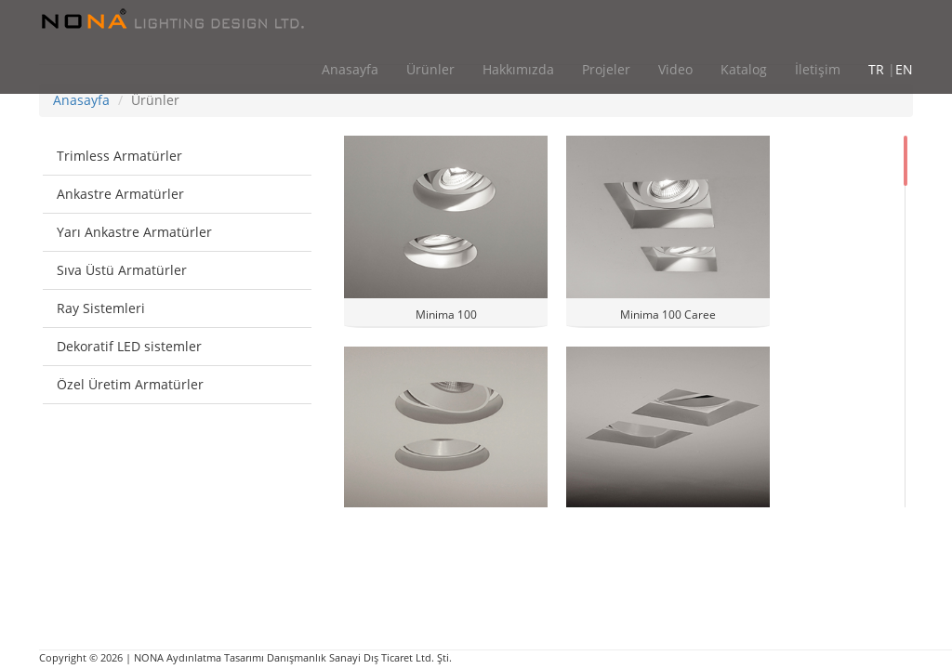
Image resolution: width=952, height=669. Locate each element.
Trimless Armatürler (119, 155)
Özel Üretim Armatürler (130, 384)
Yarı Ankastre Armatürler (134, 232)
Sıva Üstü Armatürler (122, 270)
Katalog (744, 69)
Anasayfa (350, 69)
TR (876, 69)
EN (904, 69)
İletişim (817, 69)
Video (675, 69)
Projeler (606, 69)
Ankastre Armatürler (120, 194)
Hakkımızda (518, 69)
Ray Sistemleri (101, 308)
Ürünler (430, 69)
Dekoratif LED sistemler (129, 346)
